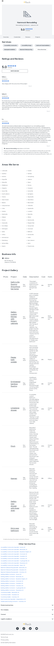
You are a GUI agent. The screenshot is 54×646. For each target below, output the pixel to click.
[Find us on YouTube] (36, 628)
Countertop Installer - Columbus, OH (10, 597)
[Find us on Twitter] (30, 628)
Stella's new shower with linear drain (15, 506)
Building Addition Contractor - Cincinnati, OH (12, 581)
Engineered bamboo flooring (15, 384)
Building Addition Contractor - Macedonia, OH (12, 590)
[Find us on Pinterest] (23, 628)
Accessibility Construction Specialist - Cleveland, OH (14, 556)
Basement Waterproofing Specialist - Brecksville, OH (14, 567)
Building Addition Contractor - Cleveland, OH (12, 583)
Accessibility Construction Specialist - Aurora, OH (13, 547)
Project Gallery (10, 270)
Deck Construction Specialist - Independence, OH (13, 599)
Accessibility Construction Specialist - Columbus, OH (14, 558)
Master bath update (14, 359)
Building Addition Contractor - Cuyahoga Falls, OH (13, 588)
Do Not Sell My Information (8, 642)
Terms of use (4, 637)
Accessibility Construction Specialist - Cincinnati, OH (14, 554)
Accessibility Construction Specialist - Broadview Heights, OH (16, 551)
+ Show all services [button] (41, 49)
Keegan (14, 478)
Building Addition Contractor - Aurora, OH (11, 574)
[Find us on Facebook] (17, 628)
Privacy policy (5, 640)
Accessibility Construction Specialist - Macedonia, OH (14, 563)
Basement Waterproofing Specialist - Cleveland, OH (13, 570)
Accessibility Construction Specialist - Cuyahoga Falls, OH (15, 561)
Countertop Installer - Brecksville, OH (10, 592)
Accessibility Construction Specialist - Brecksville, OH (14, 549)
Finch (13, 446)
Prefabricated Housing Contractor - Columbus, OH (13, 601)
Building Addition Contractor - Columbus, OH (12, 585)
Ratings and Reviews (12, 58)
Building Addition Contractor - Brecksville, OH (12, 576)
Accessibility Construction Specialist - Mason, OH (13, 565)
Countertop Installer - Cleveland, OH (10, 594)
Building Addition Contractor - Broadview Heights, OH (14, 579)
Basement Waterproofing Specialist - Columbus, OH (13, 572)
